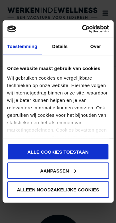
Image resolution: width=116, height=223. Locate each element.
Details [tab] (59, 46)
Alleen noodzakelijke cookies (58, 189)
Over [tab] (95, 46)
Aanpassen (58, 170)
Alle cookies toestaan (58, 151)
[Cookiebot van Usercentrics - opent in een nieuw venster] (82, 29)
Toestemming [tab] (22, 46)
